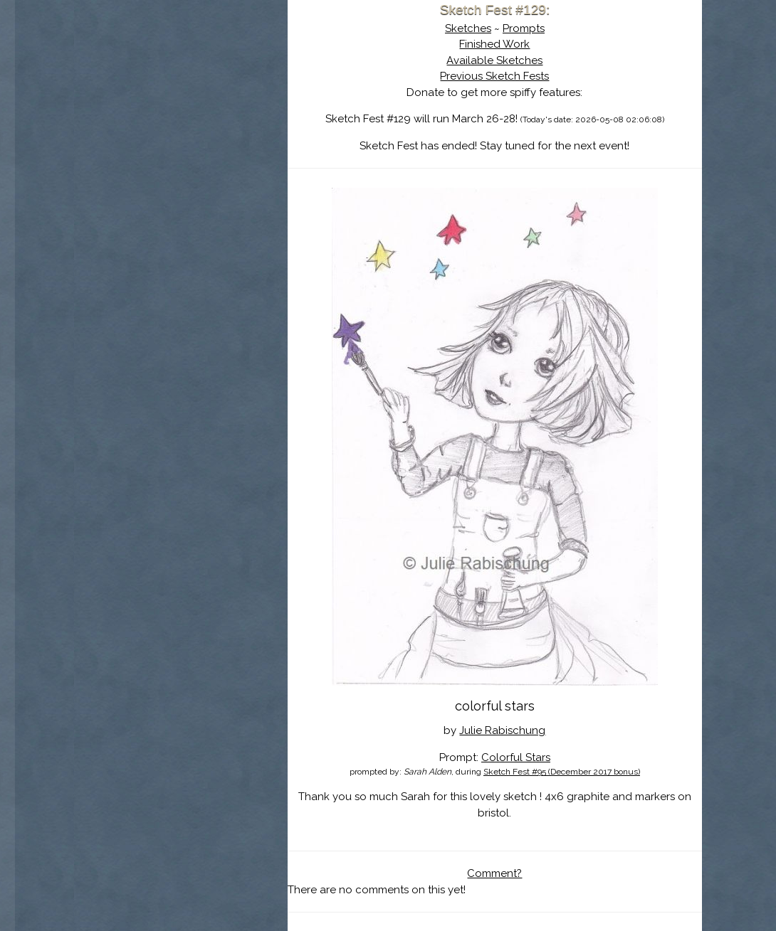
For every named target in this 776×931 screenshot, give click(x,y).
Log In (146, 167)
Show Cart (158, 185)
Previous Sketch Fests (494, 76)
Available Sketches (494, 60)
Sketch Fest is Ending (180, 80)
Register (210, 167)
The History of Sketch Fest (180, 123)
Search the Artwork (180, 145)
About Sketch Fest (181, 101)
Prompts (524, 28)
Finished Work (494, 44)
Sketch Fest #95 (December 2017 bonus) (561, 772)
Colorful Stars (515, 757)
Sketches (468, 28)
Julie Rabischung (502, 730)
